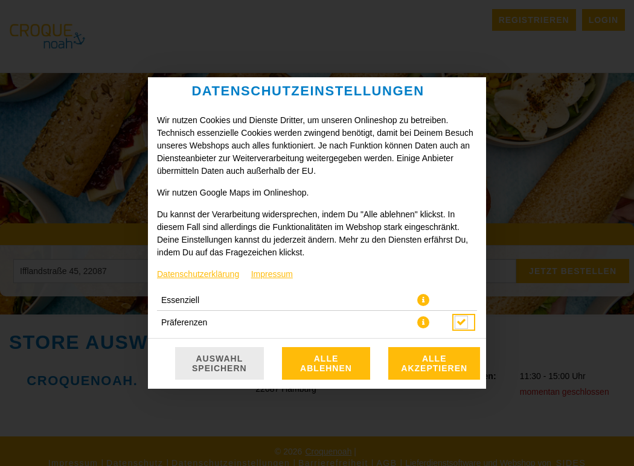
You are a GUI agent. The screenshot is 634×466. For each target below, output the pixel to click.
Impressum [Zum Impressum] (272, 274)
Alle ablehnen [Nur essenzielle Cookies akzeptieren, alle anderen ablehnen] (326, 363)
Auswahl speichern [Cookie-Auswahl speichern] (219, 363)
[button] (423, 300)
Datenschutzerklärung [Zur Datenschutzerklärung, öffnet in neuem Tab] (198, 274)
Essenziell (180, 300)
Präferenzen (184, 322)
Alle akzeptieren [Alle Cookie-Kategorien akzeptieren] (434, 363)
